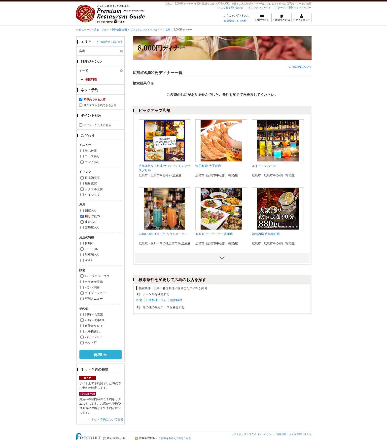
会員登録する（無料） (236, 20)
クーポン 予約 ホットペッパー (295, 7)
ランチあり (92, 162)
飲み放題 (91, 151)
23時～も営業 (94, 314)
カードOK (91, 249)
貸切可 (89, 243)
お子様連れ (92, 331)
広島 (168, 29)
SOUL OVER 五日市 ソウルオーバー (163, 234)
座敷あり (91, 222)
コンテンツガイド (261, 7)
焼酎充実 (91, 183)
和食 (139, 300)
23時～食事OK (95, 320)
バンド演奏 (92, 287)
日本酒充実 (92, 178)
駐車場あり (92, 254)
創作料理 (176, 300)
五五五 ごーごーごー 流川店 (214, 234)
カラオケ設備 (94, 282)
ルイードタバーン (264, 166)
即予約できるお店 (95, 99)
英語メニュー (94, 298)
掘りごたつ (92, 216)
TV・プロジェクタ (97, 276)
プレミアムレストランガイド (146, 29)
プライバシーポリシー (261, 434)
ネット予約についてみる (107, 419)
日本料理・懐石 (156, 300)
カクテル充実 (94, 189)
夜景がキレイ (94, 326)
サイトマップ (238, 434)
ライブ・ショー (95, 293)
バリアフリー (94, 337)
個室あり (91, 210)
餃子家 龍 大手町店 (208, 166)
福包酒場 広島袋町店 (266, 234)
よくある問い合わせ (232, 7)
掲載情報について (302, 66)
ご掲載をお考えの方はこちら (175, 438)
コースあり (92, 156)
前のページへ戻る (89, 29)
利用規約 (281, 434)
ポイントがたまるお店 (97, 125)
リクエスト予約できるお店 (100, 105)
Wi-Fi (88, 260)
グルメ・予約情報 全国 (114, 29)
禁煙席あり (92, 227)
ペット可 (91, 342)
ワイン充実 (92, 195)
